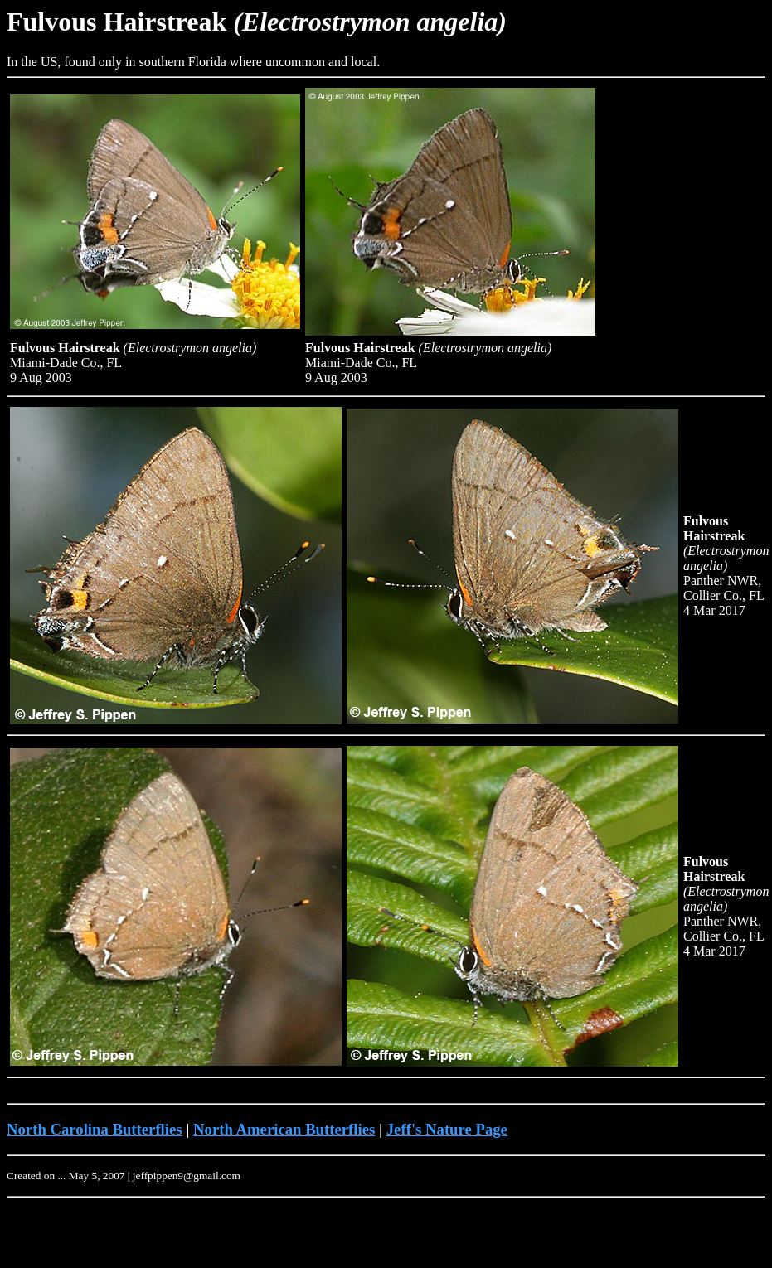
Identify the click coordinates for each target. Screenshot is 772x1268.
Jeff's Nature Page (446, 1129)
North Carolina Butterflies (94, 1129)
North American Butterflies (284, 1129)
